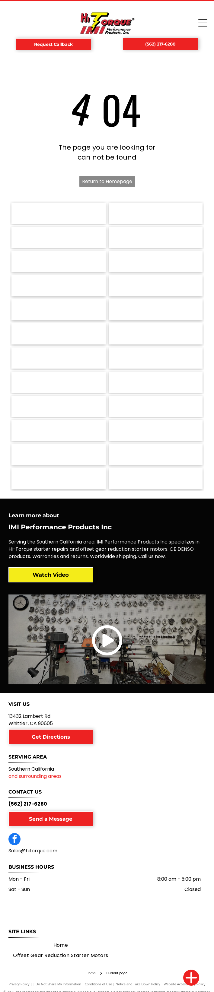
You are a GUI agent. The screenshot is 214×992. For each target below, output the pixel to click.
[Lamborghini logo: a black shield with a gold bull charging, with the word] (156, 358)
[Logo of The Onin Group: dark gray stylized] (156, 285)
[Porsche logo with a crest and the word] (156, 261)
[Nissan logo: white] (156, 309)
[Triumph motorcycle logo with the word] (58, 237)
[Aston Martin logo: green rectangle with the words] (58, 454)
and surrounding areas (35, 776)
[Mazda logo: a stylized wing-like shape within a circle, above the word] (156, 333)
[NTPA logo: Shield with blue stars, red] (156, 478)
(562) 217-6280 (27, 803)
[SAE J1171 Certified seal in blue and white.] (58, 261)
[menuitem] (61, 945)
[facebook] (14, 840)
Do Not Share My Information (58, 984)
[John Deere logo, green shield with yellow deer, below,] (58, 382)
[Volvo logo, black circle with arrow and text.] (58, 213)
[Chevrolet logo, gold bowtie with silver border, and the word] (156, 430)
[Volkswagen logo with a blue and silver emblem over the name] (156, 213)
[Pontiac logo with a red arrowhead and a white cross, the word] (58, 285)
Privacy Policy (19, 984)
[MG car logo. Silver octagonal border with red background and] (58, 333)
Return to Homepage (107, 181)
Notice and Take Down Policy (138, 984)
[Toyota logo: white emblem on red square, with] (156, 237)
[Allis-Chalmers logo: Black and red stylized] (156, 454)
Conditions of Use (98, 984)
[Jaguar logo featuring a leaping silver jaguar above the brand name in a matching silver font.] (156, 382)
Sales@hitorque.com (32, 850)
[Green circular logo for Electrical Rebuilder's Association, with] (58, 478)
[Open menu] (202, 22)
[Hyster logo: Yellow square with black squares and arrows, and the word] (58, 406)
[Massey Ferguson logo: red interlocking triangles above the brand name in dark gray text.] (58, 358)
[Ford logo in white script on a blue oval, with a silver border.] (156, 406)
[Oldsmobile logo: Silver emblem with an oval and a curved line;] (58, 309)
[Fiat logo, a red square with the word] (58, 430)
